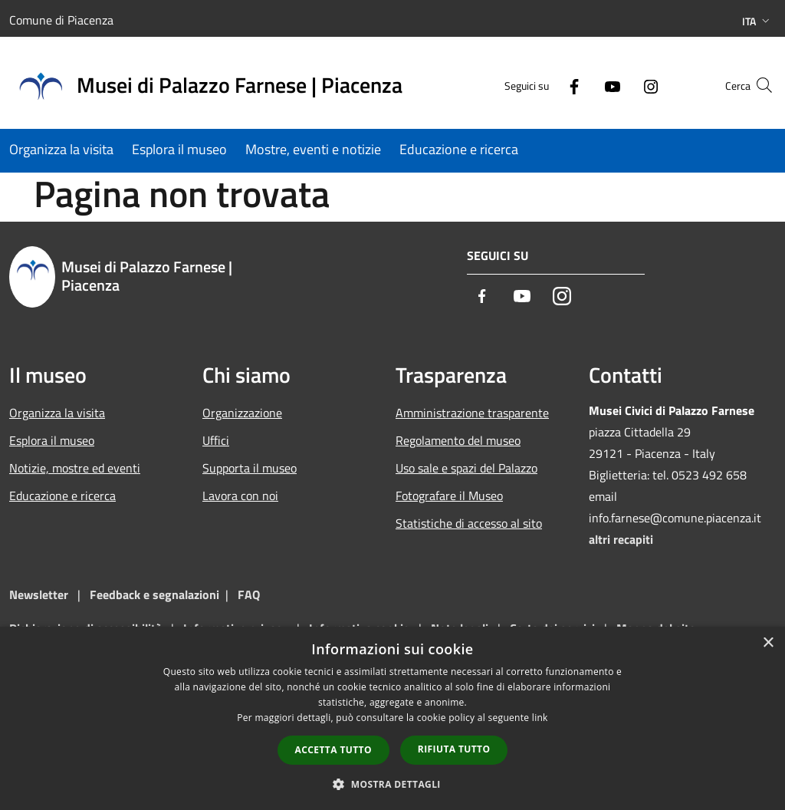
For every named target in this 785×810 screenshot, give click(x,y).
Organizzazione (242, 412)
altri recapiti (621, 539)
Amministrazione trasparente (472, 412)
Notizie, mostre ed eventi (74, 468)
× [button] (768, 643)
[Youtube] (582, 84)
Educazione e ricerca (62, 495)
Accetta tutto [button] (333, 749)
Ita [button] (757, 21)
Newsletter (38, 594)
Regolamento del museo (458, 440)
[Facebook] (544, 84)
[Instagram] (621, 84)
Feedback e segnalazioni (154, 594)
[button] (392, 784)
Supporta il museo (249, 468)
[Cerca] (757, 85)
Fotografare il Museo (449, 495)
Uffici (215, 440)
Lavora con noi (240, 495)
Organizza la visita (57, 412)
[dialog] (392, 718)
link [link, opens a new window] (540, 717)
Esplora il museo (51, 440)
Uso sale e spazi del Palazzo (466, 468)
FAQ (249, 594)
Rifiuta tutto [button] (454, 749)
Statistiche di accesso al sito (469, 523)
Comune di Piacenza (61, 20)
